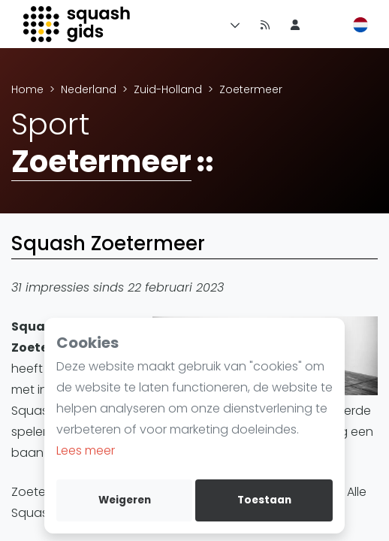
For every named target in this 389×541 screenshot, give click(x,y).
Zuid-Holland (168, 89)
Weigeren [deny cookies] (124, 500)
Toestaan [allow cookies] (264, 500)
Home (27, 89)
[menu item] (295, 24)
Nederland (88, 89)
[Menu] (232, 24)
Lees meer (85, 450)
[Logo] (77, 24)
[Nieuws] (265, 24)
